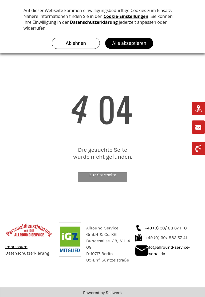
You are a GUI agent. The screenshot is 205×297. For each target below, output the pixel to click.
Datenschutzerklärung (27, 253)
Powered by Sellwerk (102, 292)
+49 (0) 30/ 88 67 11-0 (166, 227)
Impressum (16, 246)
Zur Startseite (102, 174)
